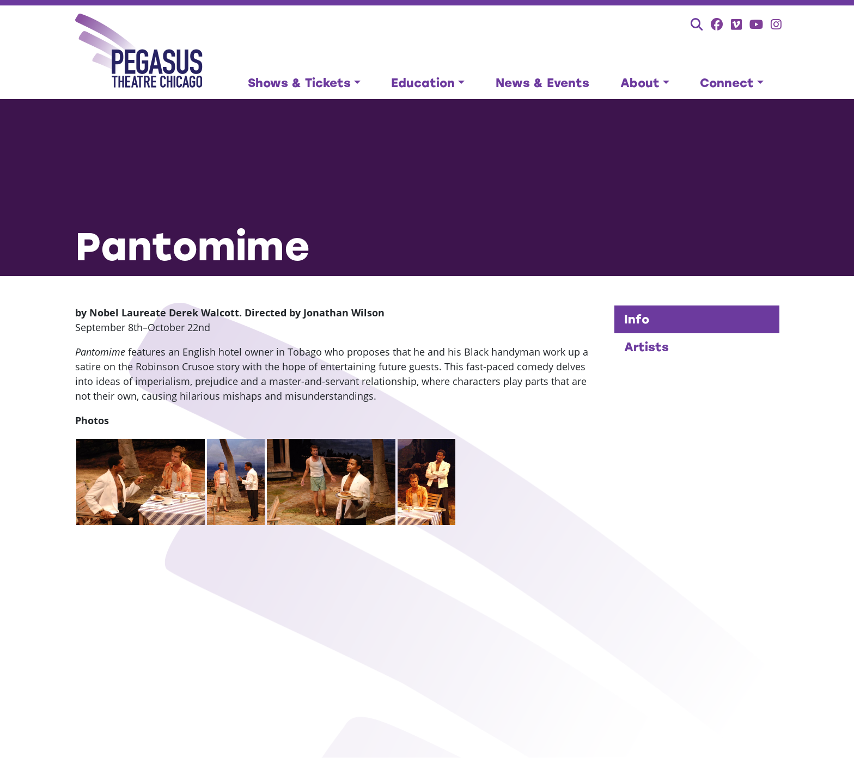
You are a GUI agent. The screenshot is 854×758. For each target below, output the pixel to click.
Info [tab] (636, 319)
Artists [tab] (646, 347)
